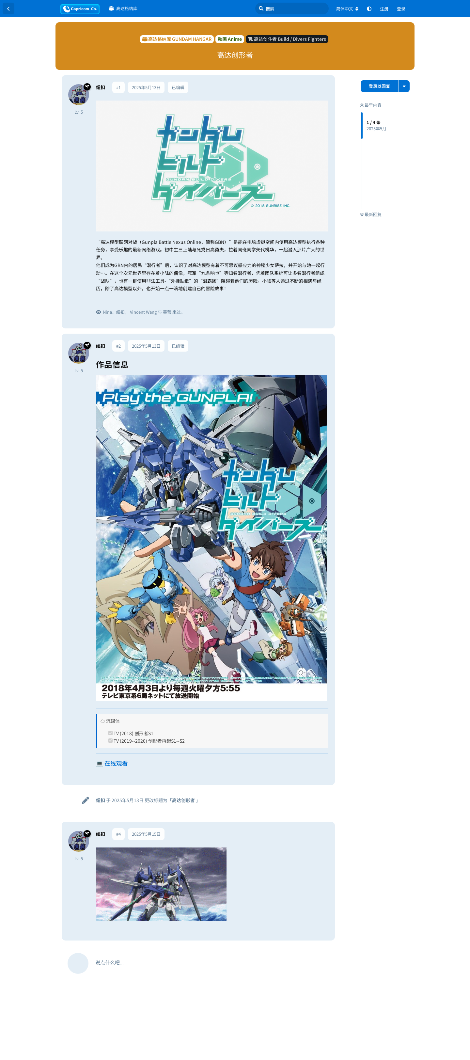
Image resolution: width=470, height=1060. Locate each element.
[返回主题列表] (8, 8)
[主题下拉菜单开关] (404, 86)
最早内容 (371, 105)
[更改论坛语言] (347, 9)
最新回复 (371, 214)
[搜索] (292, 8)
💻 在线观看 (112, 763)
